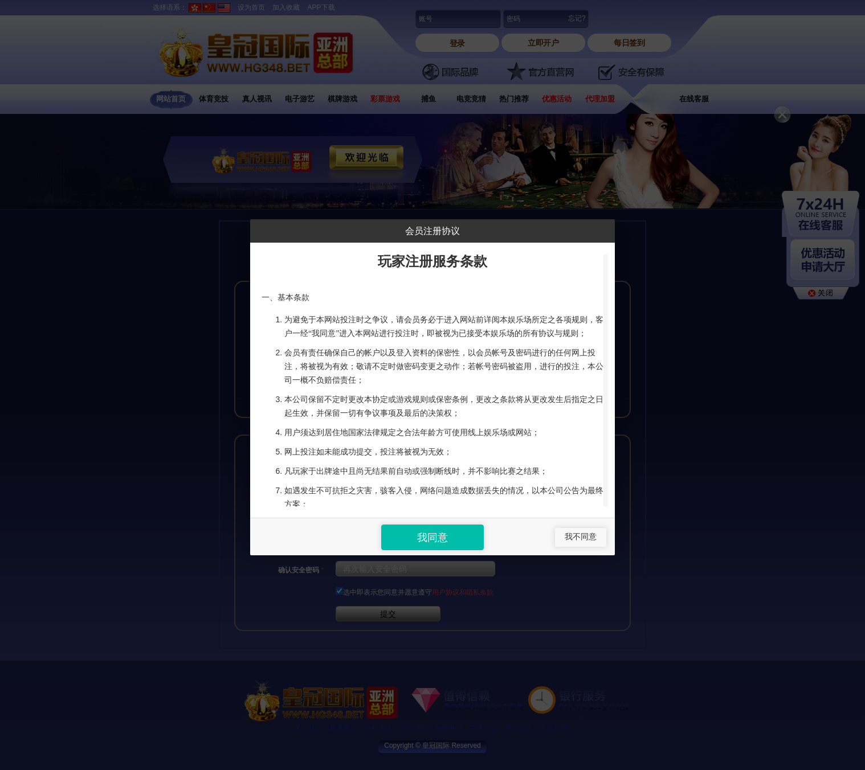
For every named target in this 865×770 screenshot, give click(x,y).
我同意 (432, 537)
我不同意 (581, 536)
